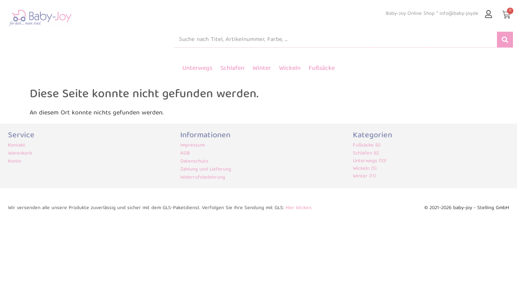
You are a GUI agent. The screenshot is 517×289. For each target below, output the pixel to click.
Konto (14, 162)
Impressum (192, 146)
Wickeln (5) (365, 168)
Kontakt (16, 146)
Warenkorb (20, 154)
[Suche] (505, 39)
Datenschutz (194, 162)
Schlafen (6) (366, 153)
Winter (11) (364, 176)
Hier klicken (298, 208)
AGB (185, 154)
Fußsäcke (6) (367, 145)
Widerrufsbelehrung (202, 178)
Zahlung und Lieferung (205, 170)
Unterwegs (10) (369, 161)
